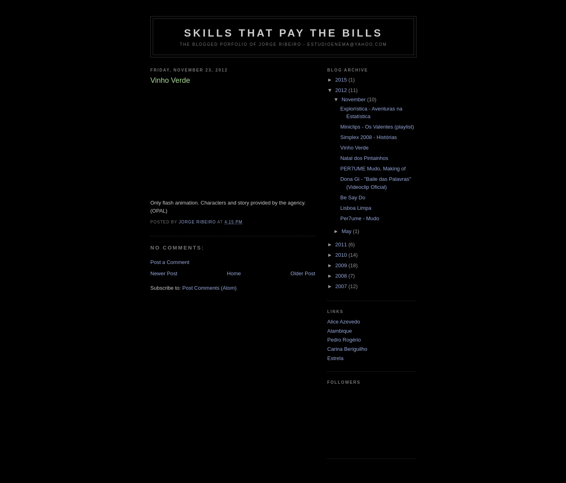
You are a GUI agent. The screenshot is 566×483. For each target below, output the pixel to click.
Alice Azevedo (343, 322)
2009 (342, 265)
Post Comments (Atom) (210, 288)
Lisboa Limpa (355, 208)
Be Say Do (352, 197)
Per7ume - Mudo (359, 218)
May (347, 231)
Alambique (339, 331)
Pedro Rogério (344, 340)
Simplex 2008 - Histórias (368, 137)
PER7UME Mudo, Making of (373, 169)
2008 (342, 276)
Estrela (335, 358)
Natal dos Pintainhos (364, 158)
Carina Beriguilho (347, 349)
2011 (342, 244)
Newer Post (163, 273)
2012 (342, 90)
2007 (342, 286)
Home (234, 273)
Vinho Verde (354, 148)
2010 (342, 255)
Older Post (303, 273)
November (354, 99)
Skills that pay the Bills (283, 33)
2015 (342, 80)
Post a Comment (169, 262)
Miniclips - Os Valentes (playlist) (377, 127)
